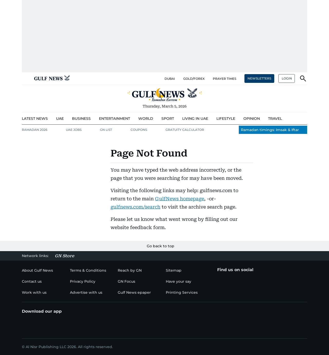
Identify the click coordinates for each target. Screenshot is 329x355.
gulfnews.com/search (135, 207)
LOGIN (287, 78)
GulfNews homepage (179, 198)
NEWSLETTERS (259, 78)
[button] (26, 78)
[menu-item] (35, 118)
